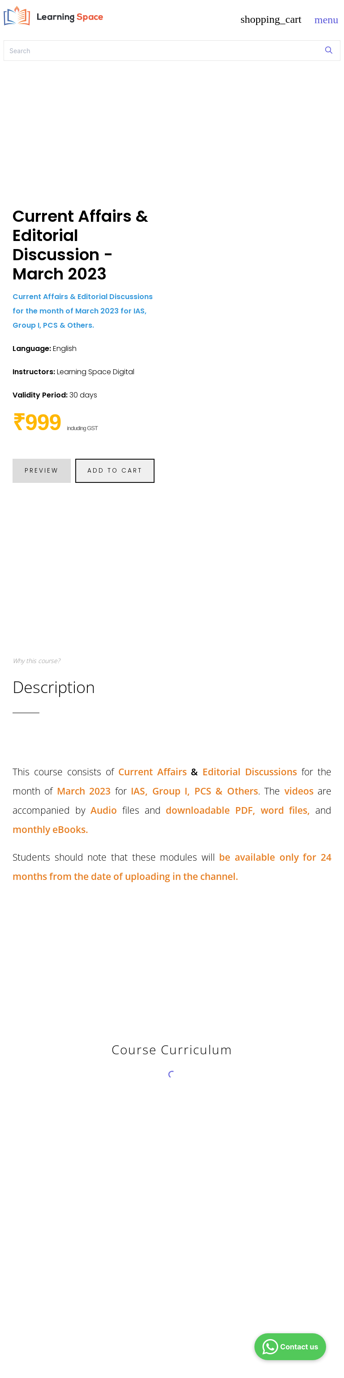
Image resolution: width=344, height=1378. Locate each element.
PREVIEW (42, 470)
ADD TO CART (114, 470)
